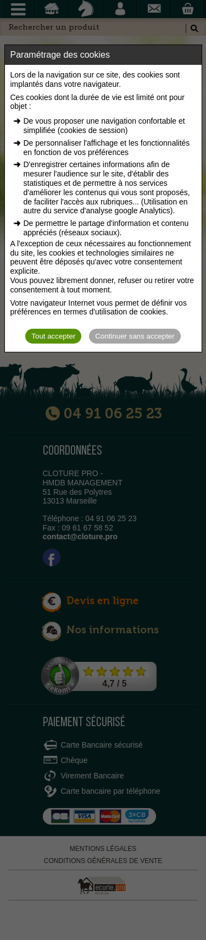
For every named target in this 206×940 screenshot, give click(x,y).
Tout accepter (53, 336)
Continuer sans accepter (134, 336)
